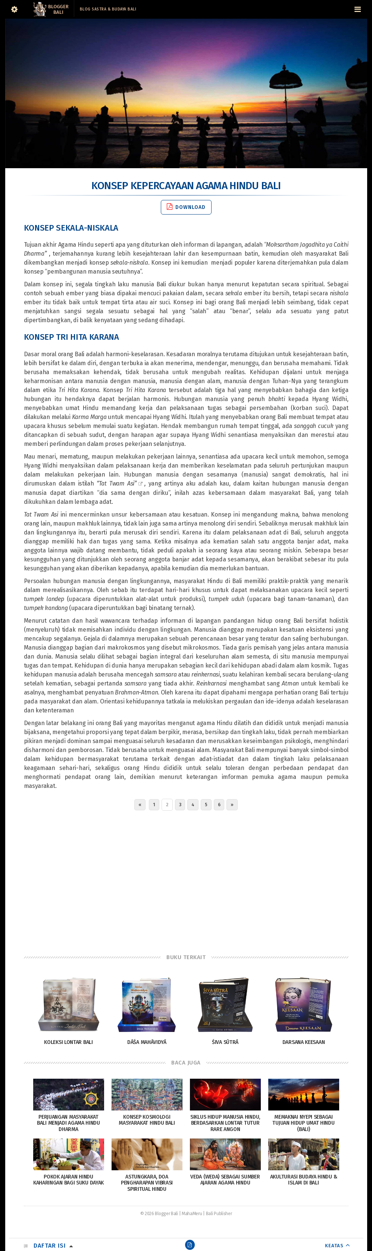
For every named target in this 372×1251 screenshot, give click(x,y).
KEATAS (334, 1245)
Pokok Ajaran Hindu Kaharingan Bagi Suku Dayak (68, 1180)
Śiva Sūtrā (225, 1042)
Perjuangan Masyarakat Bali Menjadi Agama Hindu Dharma (68, 1123)
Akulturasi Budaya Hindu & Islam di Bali (303, 1180)
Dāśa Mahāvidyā (146, 1042)
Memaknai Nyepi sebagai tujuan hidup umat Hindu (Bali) (303, 1123)
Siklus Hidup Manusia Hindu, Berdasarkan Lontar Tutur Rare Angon (225, 1123)
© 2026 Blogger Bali (159, 1213)
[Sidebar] (14, 9)
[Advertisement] (186, 880)
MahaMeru (192, 1213)
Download (186, 206)
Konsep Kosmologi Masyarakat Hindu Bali (147, 1120)
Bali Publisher (219, 1213)
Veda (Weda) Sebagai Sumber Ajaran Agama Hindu (225, 1180)
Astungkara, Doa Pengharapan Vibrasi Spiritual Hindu (147, 1183)
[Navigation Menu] (357, 9)
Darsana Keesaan (303, 1042)
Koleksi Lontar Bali (68, 1042)
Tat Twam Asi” (118, 483)
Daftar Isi (50, 1245)
